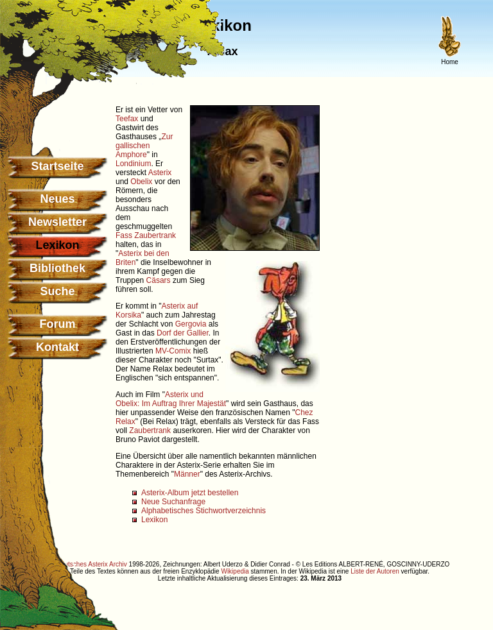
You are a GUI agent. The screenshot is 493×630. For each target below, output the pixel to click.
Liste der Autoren (374, 571)
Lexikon (154, 519)
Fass (124, 235)
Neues (57, 198)
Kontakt (57, 347)
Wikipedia (234, 571)
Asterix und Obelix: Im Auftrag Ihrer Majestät (171, 399)
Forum (58, 324)
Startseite (57, 166)
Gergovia (191, 323)
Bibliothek (57, 268)
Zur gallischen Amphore (144, 145)
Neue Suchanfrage (173, 501)
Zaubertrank (155, 235)
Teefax (127, 118)
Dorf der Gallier (183, 332)
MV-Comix (173, 350)
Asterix (160, 172)
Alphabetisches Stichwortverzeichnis (203, 510)
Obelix (141, 181)
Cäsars (158, 280)
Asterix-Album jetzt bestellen (189, 492)
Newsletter (57, 222)
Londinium (133, 163)
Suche (57, 291)
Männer (187, 474)
